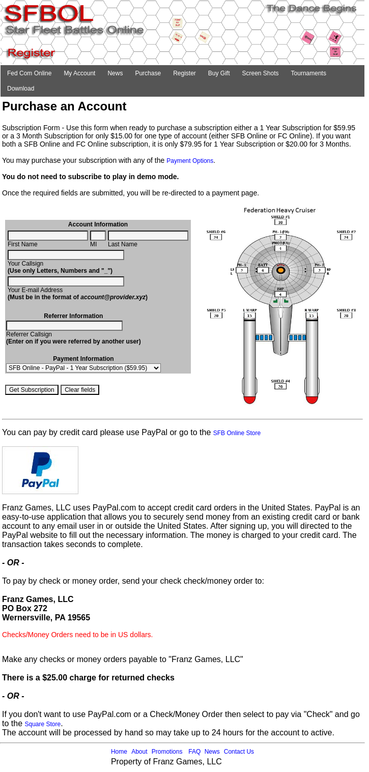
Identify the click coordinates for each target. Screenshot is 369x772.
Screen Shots (260, 73)
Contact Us (239, 751)
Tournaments (308, 73)
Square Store (42, 724)
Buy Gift (219, 73)
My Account (79, 73)
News (115, 73)
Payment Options (189, 160)
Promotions (167, 751)
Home (119, 751)
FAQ (194, 751)
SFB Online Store (237, 433)
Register (184, 73)
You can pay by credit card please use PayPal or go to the (107, 432)
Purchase (148, 73)
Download (20, 88)
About (139, 751)
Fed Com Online (29, 73)
